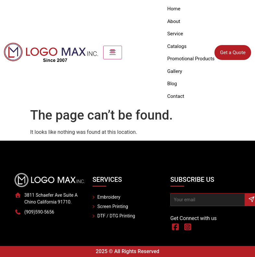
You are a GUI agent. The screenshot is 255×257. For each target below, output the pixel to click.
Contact (175, 96)
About (173, 21)
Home (173, 9)
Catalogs (177, 46)
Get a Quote (233, 52)
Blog (172, 84)
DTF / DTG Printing (116, 215)
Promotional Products (191, 59)
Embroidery (108, 197)
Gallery (174, 71)
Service (175, 34)
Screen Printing (112, 206)
